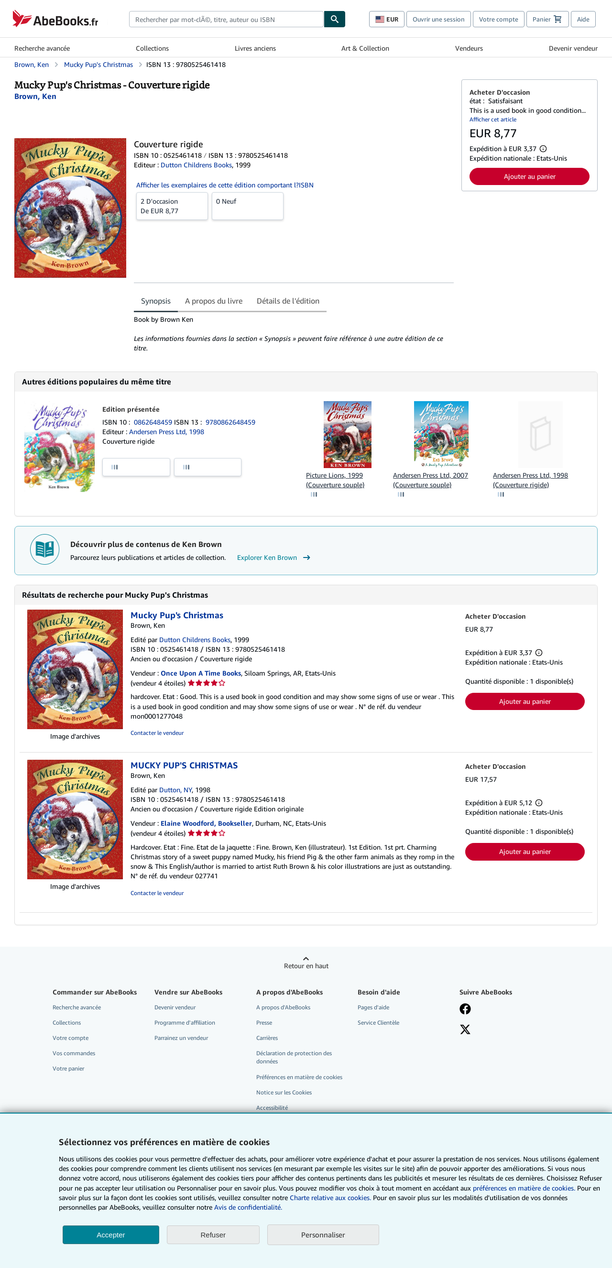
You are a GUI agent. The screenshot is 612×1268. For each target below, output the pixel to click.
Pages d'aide (373, 1007)
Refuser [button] (213, 1235)
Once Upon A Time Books (201, 673)
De (172, 206)
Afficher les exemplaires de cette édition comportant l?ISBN (225, 185)
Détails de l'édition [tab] (288, 301)
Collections (152, 48)
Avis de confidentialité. (248, 1207)
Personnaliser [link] (323, 1234)
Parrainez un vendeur (181, 1037)
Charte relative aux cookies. (331, 1197)
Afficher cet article (493, 119)
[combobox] (226, 19)
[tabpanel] (294, 334)
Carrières (267, 1037)
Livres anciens (255, 48)
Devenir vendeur (573, 48)
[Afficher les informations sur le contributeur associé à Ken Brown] (35, 96)
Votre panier (68, 1068)
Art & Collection (365, 48)
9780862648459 (230, 422)
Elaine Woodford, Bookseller (206, 823)
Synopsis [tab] (156, 301)
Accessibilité (272, 1107)
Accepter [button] (111, 1235)
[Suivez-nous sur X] (465, 1030)
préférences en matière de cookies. (524, 1188)
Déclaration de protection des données (294, 1057)
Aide (583, 19)
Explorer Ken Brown (275, 557)
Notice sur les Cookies (284, 1092)
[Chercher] (334, 19)
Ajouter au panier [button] (530, 176)
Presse (264, 1022)
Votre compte (498, 19)
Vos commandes (74, 1053)
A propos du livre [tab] (213, 301)
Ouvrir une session (439, 19)
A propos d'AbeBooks (283, 1007)
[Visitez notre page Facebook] (465, 1010)
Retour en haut (306, 966)
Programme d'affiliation (184, 1022)
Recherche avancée (42, 48)
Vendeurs (469, 48)
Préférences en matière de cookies (299, 1077)
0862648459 (154, 422)
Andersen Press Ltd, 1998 (166, 431)
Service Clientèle (378, 1022)
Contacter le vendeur (157, 732)
